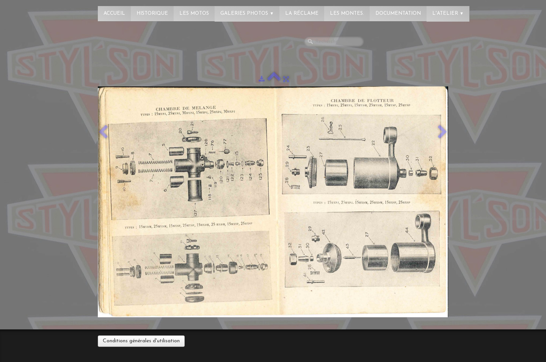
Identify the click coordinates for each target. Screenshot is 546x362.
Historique (152, 13)
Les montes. (347, 13)
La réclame (301, 13)
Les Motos (194, 13)
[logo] (36, 9)
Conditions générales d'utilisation (141, 341)
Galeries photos (247, 13)
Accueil (114, 13)
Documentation (398, 13)
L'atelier (448, 13)
